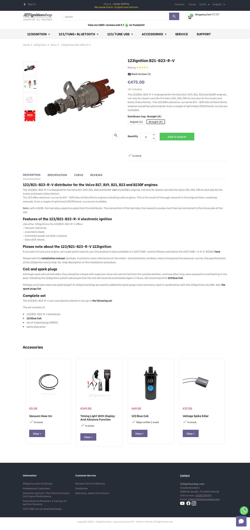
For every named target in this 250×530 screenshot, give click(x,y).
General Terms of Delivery (90, 483)
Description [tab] (31, 175)
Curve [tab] (78, 175)
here (217, 251)
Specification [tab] (57, 175)
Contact (179, 4)
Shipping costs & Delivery (38, 483)
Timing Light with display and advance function (97, 417)
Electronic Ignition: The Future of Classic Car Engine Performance (46, 494)
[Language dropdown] (219, 4)
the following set (102, 300)
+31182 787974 (203, 495)
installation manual (53, 258)
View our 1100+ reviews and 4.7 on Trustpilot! (116, 25)
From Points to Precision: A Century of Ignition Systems (44, 502)
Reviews (96, 175)
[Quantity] (146, 137)
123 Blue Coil (175, 278)
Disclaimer (81, 488)
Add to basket (177, 136)
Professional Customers (36, 488)
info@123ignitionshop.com (204, 499)
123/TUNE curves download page (42, 508)
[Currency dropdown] (205, 4)
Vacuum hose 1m (40, 416)
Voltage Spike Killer (196, 416)
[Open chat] (241, 521)
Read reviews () (139, 74)
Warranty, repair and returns (92, 493)
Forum (192, 4)
